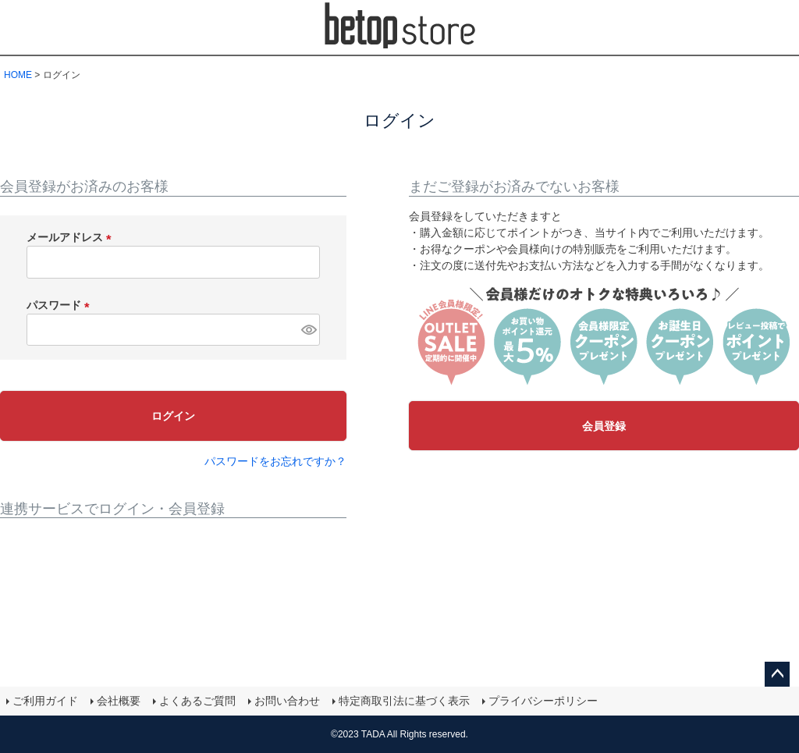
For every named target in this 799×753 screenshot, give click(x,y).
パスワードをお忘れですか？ (275, 461)
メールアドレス (72, 237)
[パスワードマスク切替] (308, 330)
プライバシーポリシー (543, 700)
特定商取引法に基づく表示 (404, 700)
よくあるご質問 (197, 700)
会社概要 (118, 700)
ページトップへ (777, 674)
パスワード (61, 305)
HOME (18, 74)
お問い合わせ (287, 700)
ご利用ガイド (45, 700)
